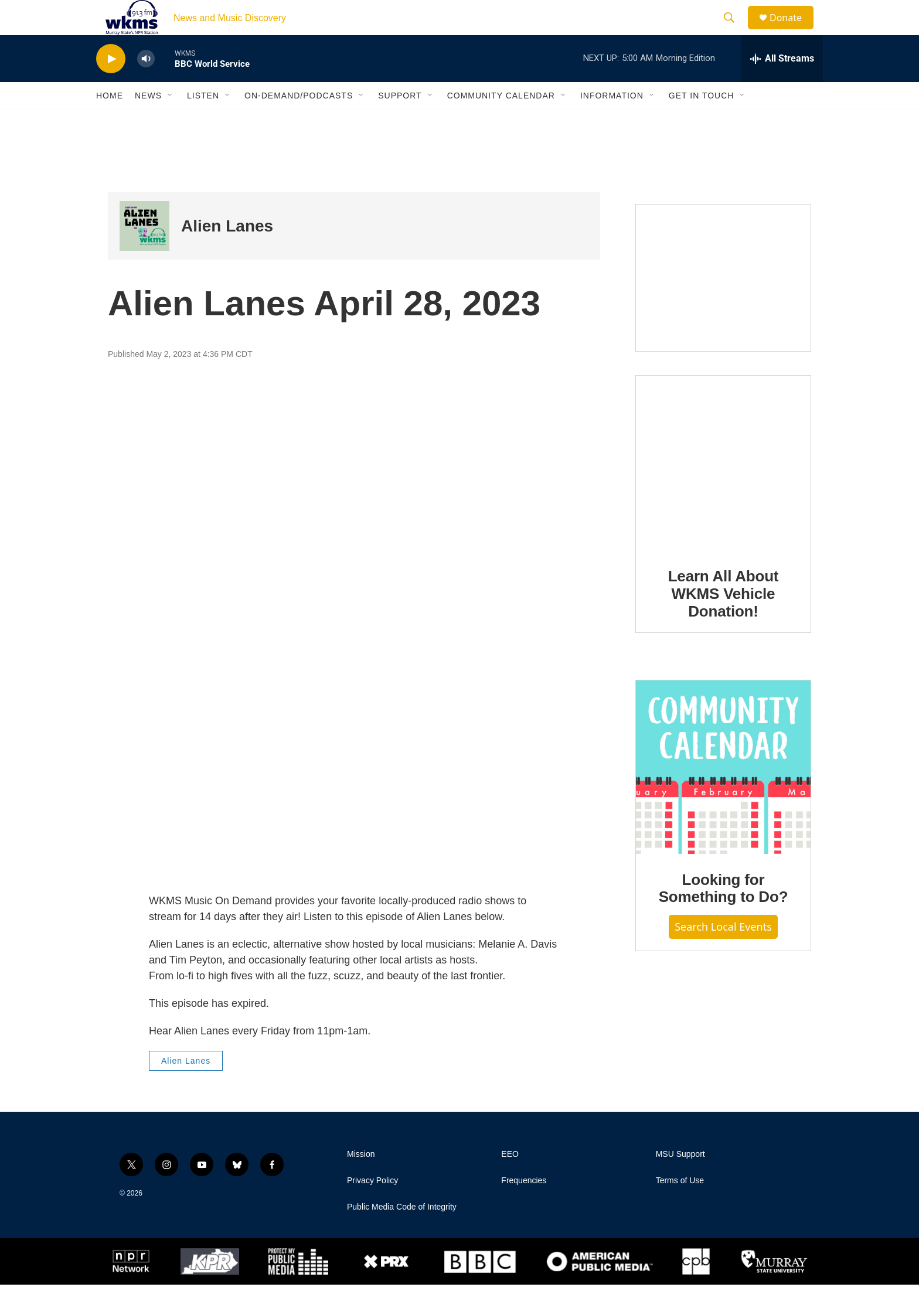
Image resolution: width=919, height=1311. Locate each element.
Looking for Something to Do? (723, 914)
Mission (361, 1180)
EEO (510, 1180)
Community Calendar (501, 122)
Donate (793, 31)
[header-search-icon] (734, 31)
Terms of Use (680, 1207)
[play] (110, 85)
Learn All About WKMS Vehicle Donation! (723, 620)
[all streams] (782, 85)
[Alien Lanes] (144, 252)
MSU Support (680, 1180)
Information (612, 122)
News (148, 122)
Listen (203, 122)
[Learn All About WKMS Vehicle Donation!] (723, 489)
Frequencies (523, 1207)
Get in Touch (701, 122)
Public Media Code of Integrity (402, 1233)
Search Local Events (723, 953)
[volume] (146, 85)
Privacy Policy (372, 1207)
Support (399, 122)
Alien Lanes (227, 252)
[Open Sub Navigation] (170, 122)
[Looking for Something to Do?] (723, 793)
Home (109, 122)
